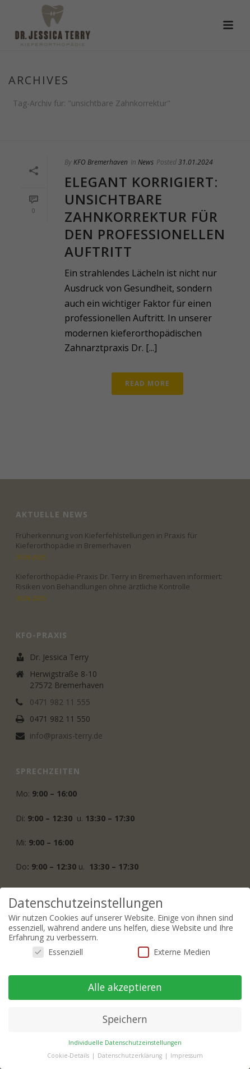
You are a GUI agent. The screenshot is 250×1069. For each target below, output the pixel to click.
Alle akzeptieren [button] (125, 987)
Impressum (186, 1055)
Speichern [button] (125, 1019)
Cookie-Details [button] (69, 1055)
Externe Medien (174, 952)
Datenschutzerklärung (131, 1055)
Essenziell (58, 952)
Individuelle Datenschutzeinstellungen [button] (125, 1043)
